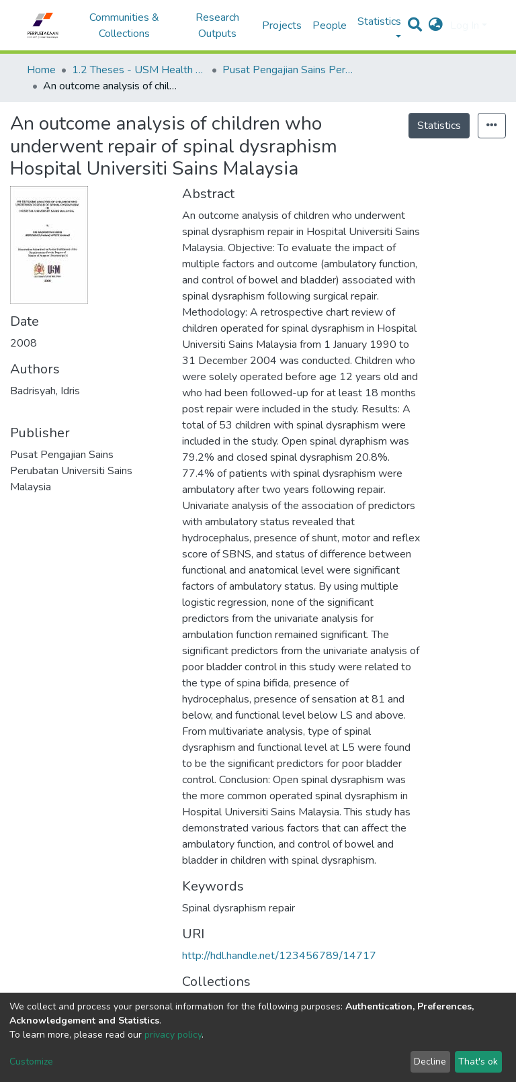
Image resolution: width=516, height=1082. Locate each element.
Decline (430, 1061)
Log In (464, 25)
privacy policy (173, 1034)
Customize (31, 1061)
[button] (435, 25)
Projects (282, 25)
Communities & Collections (124, 25)
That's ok (478, 1061)
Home (41, 69)
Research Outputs (217, 25)
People (329, 25)
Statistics (439, 125)
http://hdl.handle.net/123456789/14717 (279, 955)
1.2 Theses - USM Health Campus (139, 69)
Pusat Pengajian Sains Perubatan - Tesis (289, 69)
